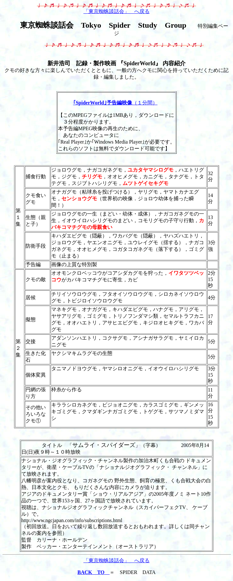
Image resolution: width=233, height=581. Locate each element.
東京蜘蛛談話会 (47, 25)
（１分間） (115, 102)
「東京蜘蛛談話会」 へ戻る (116, 11)
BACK (93, 572)
